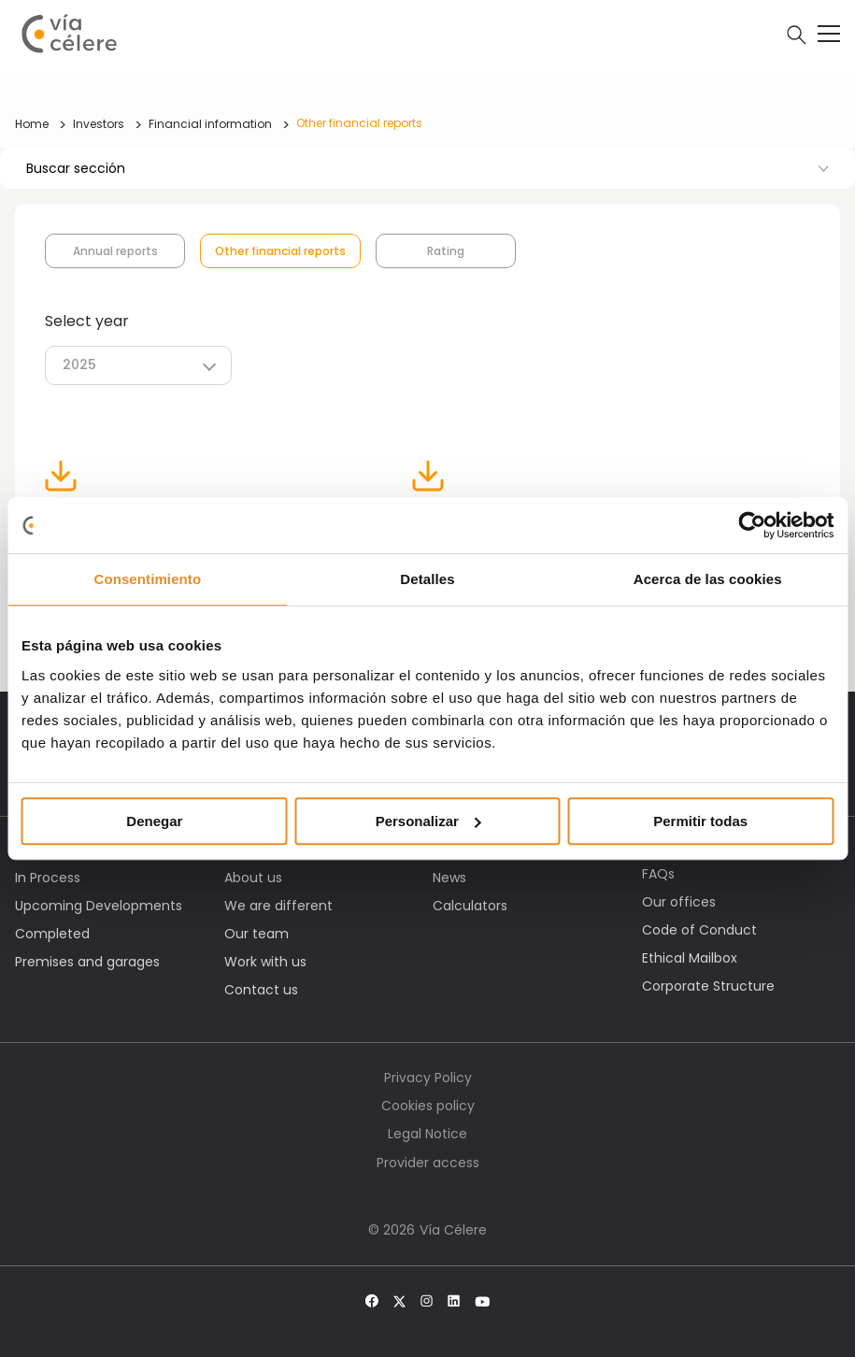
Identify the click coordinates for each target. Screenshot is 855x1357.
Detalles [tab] (427, 579)
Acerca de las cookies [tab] (708, 579)
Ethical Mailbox (689, 957)
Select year (87, 321)
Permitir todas (700, 821)
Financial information (210, 124)
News (449, 877)
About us (253, 877)
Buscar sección (427, 168)
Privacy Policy (428, 1077)
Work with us (265, 961)
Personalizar (428, 821)
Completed (52, 933)
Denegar (154, 821)
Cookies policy (428, 1105)
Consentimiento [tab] (147, 579)
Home (32, 124)
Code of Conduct (699, 929)
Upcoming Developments (98, 905)
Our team (256, 933)
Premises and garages (87, 961)
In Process (47, 877)
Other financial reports (359, 123)
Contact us (261, 989)
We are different (278, 905)
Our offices (679, 901)
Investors (98, 124)
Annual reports (115, 251)
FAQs (658, 873)
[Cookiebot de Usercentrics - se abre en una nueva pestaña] (752, 525)
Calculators (470, 905)
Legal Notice (427, 1133)
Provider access (428, 1162)
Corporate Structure (708, 985)
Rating (445, 251)
